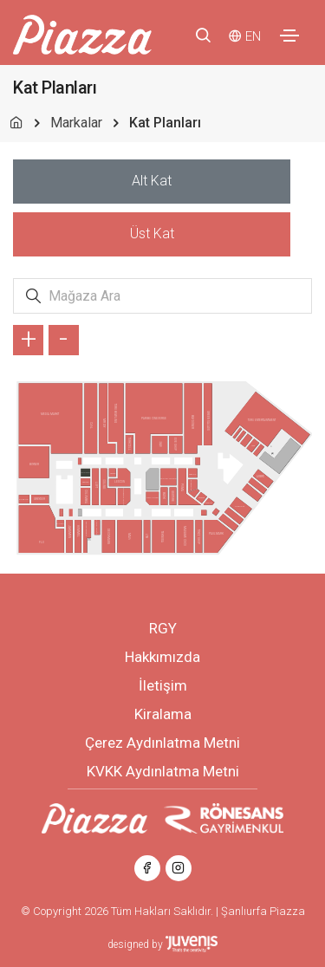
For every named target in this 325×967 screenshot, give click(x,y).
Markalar (76, 122)
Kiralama (163, 714)
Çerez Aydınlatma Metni (162, 742)
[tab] (151, 181)
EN (253, 36)
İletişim (163, 685)
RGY (163, 628)
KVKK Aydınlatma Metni (163, 771)
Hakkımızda (162, 656)
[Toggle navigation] (289, 35)
